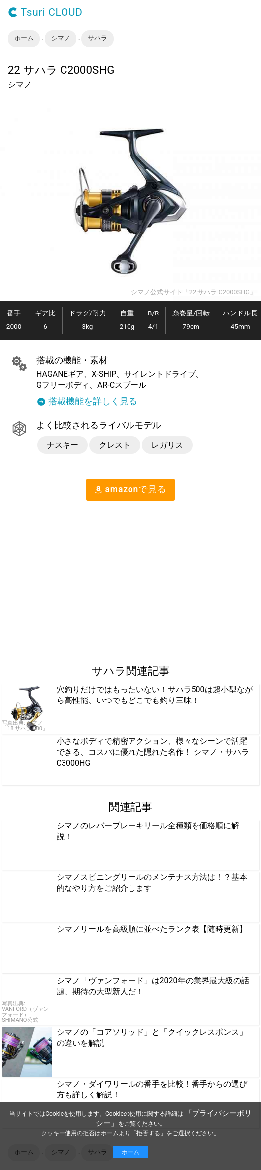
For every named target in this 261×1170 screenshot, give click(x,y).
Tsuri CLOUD (45, 12)
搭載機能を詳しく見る (86, 402)
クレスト (114, 445)
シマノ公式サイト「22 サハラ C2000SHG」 (193, 292)
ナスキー (62, 445)
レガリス (167, 445)
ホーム (130, 1152)
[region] (83, 578)
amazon (130, 489)
